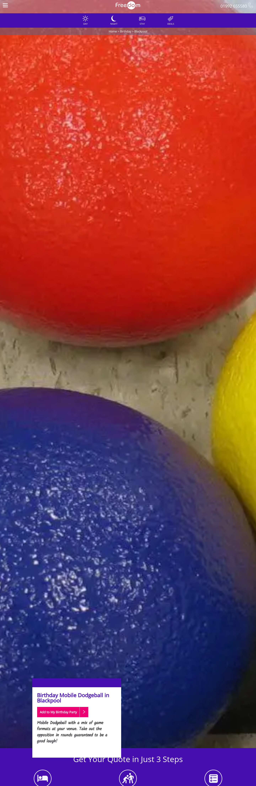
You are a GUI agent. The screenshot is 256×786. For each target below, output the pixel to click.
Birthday (125, 31)
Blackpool (140, 31)
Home (113, 31)
